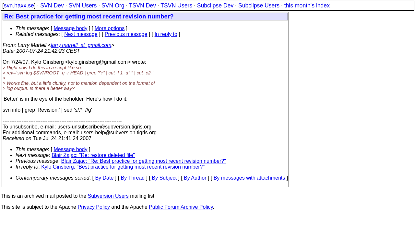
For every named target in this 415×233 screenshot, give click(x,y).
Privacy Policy (93, 207)
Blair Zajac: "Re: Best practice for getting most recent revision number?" (143, 161)
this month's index (307, 5)
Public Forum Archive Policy (181, 207)
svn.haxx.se (19, 5)
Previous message (126, 34)
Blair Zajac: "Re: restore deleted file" (93, 155)
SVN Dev (52, 5)
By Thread (133, 178)
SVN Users (82, 5)
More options (110, 28)
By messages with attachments (249, 178)
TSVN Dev (142, 5)
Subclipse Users (258, 5)
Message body (70, 28)
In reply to (166, 34)
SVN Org (112, 5)
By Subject (164, 178)
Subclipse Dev (215, 5)
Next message (80, 34)
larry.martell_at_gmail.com (81, 45)
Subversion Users (108, 196)
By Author (195, 178)
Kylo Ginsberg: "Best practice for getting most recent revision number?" (123, 167)
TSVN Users (176, 5)
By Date (104, 178)
